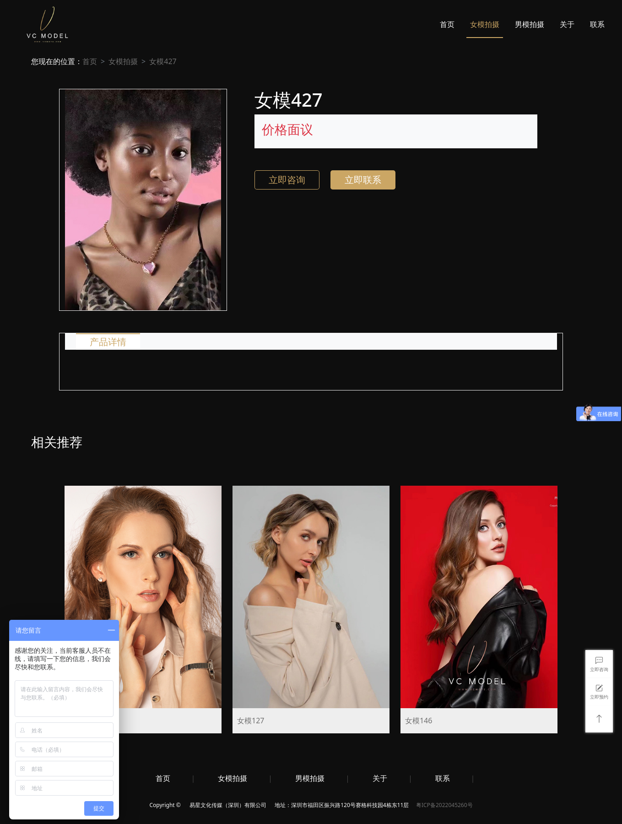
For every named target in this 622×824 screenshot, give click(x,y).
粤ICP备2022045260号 (444, 805)
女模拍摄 (484, 24)
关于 (567, 24)
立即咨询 (287, 179)
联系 (597, 24)
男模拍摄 (529, 24)
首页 (447, 24)
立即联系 (363, 179)
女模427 (162, 61)
